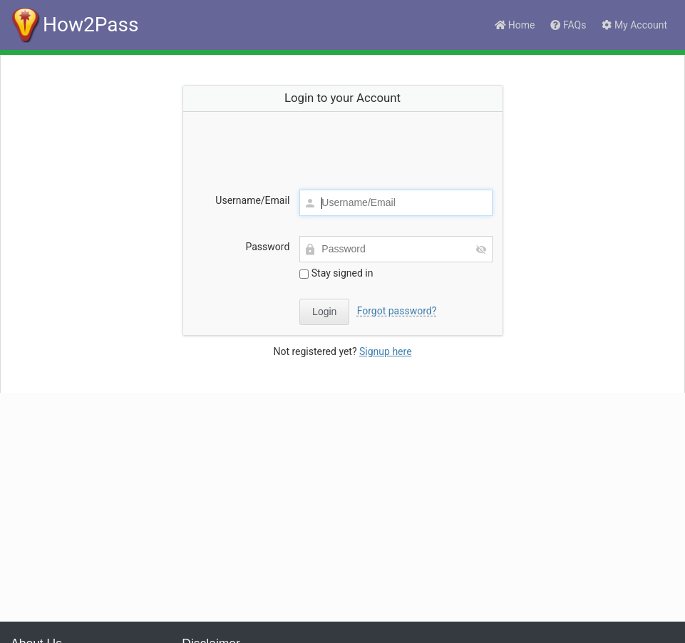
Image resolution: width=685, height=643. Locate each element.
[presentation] (343, 145)
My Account (633, 25)
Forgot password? (397, 311)
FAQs (567, 25)
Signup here (385, 351)
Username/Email (252, 200)
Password (267, 246)
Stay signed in (336, 273)
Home (514, 25)
